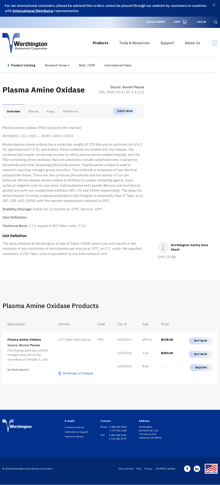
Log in (201, 22)
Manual (33, 111)
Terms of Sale (125, 468)
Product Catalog (23, 65)
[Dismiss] (214, 5)
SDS (138, 468)
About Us (192, 43)
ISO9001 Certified (165, 468)
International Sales (117, 65)
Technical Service (74, 436)
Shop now (125, 111)
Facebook (187, 468)
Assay (50, 111)
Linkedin (197, 468)
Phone (104, 426)
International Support (76, 431)
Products (100, 43)
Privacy (148, 468)
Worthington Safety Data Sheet (189, 247)
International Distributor (33, 11)
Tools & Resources (134, 43)
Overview (13, 111)
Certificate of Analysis (77, 373)
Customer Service (74, 427)
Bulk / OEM (87, 65)
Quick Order (155, 22)
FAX (102, 435)
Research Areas (56, 65)
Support (167, 43)
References (70, 111)
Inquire (201, 367)
